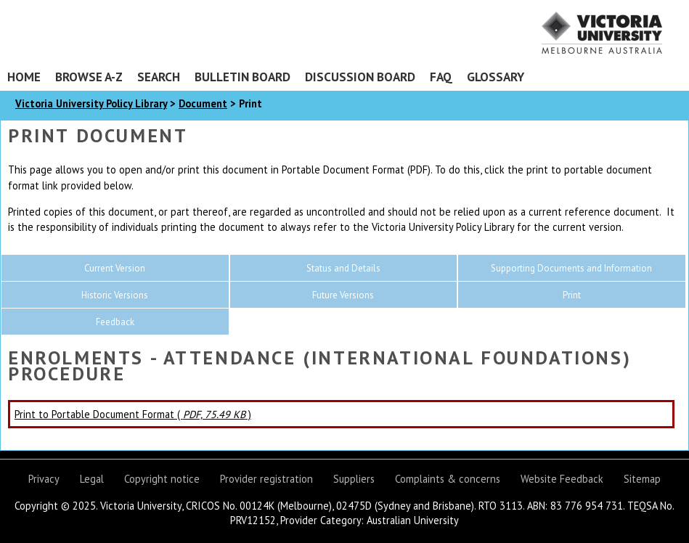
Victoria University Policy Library (91, 103)
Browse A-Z (89, 76)
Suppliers (354, 479)
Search (158, 76)
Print (572, 295)
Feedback (115, 322)
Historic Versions (114, 295)
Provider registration (266, 479)
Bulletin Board (242, 76)
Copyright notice (162, 479)
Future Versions (343, 295)
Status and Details (343, 268)
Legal (92, 479)
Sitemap (642, 479)
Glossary (495, 76)
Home (24, 76)
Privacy (44, 479)
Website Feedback (562, 479)
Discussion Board (360, 76)
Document (203, 103)
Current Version (114, 268)
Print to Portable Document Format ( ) (133, 414)
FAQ (441, 76)
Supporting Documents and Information (571, 268)
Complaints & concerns (447, 479)
